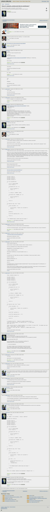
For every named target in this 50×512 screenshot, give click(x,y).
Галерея (17, 1)
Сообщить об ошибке (4, 507)
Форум (23, 1)
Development (25, 491)
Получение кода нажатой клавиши (35, 500)
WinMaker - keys (7, 498)
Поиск (29, 1)
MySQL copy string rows (43, 20)
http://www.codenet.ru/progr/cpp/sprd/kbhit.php (15, 234)
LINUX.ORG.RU (6, 1)
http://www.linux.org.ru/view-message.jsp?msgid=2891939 (16, 43)
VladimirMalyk (9, 31)
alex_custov (9, 220)
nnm (7, 38)
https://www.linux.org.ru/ (4, 508)
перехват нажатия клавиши (9, 499)
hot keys (30, 495)
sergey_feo (9, 11)
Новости (14, 1)
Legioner (8, 74)
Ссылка (3, 17)
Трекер (26, 1)
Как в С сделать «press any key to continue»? (15, 6)
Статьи (20, 1)
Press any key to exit (8, 495)
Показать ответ (9, 46)
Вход (48, 1)
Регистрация (44, 1)
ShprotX (8, 45)
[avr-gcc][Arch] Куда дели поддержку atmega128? (9, 20)
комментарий (7, 50)
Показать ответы (9, 221)
